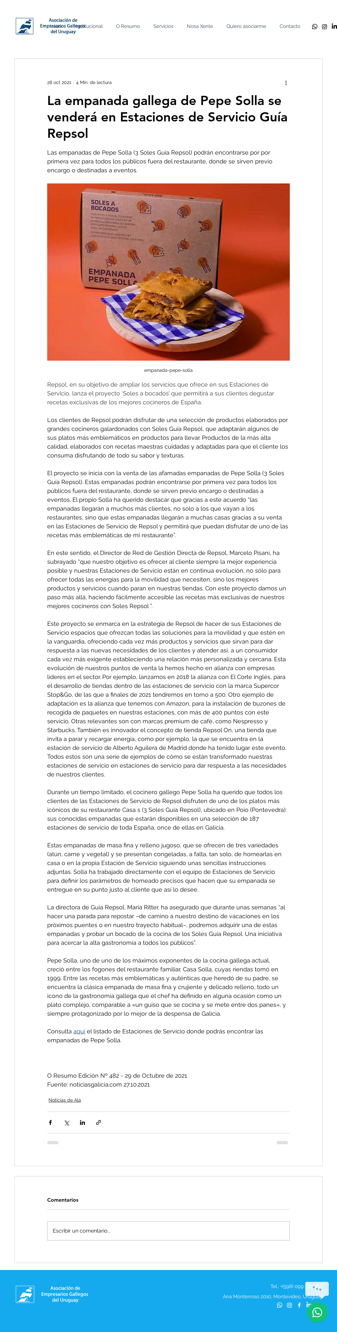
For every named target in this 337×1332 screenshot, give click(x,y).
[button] (90, 26)
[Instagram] (324, 26)
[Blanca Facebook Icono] (299, 1305)
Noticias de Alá (65, 1100)
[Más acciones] (286, 82)
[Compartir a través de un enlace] (98, 1122)
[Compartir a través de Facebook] (50, 1122)
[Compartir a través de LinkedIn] (82, 1122)
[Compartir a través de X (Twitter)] (66, 1122)
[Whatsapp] (314, 26)
